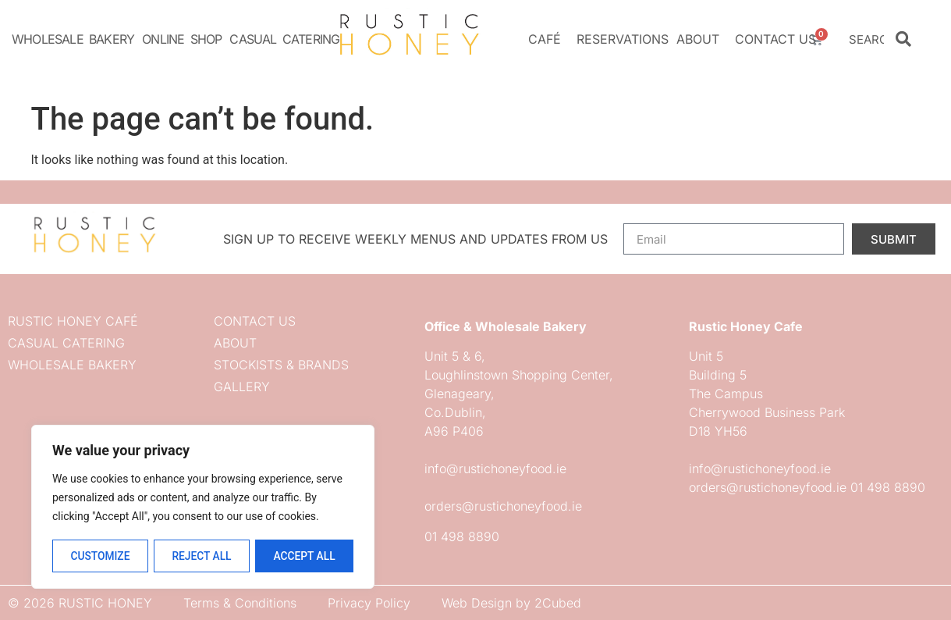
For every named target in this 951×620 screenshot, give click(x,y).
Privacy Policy (369, 603)
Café (548, 39)
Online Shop (182, 39)
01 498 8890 (461, 536)
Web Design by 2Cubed (511, 603)
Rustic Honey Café (73, 321)
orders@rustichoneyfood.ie (503, 506)
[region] (202, 507)
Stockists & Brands (281, 364)
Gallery (242, 386)
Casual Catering (284, 39)
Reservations (623, 39)
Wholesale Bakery (73, 39)
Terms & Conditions (239, 603)
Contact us (775, 39)
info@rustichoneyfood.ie (495, 468)
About (701, 39)
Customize (99, 556)
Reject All (202, 556)
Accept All (304, 556)
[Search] (903, 39)
